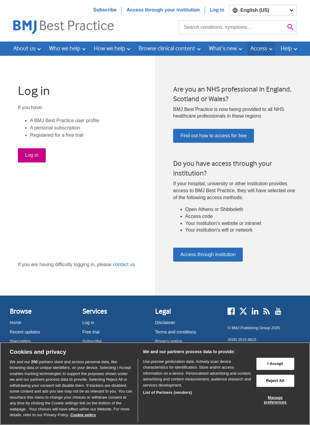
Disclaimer (165, 322)
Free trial (91, 332)
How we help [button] (109, 48)
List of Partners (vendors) (167, 392)
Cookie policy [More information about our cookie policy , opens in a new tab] (83, 415)
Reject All (275, 380)
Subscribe (105, 9)
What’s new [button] (223, 48)
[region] (155, 383)
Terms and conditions (175, 332)
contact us (124, 264)
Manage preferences (275, 400)
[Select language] (263, 10)
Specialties (20, 341)
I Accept (275, 364)
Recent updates (25, 332)
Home (15, 322)
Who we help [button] (64, 48)
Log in (217, 9)
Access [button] (258, 48)
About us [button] (24, 48)
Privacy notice (168, 341)
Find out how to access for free (213, 135)
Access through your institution (163, 9)
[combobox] (232, 27)
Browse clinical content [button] (167, 48)
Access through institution (208, 254)
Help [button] (286, 48)
